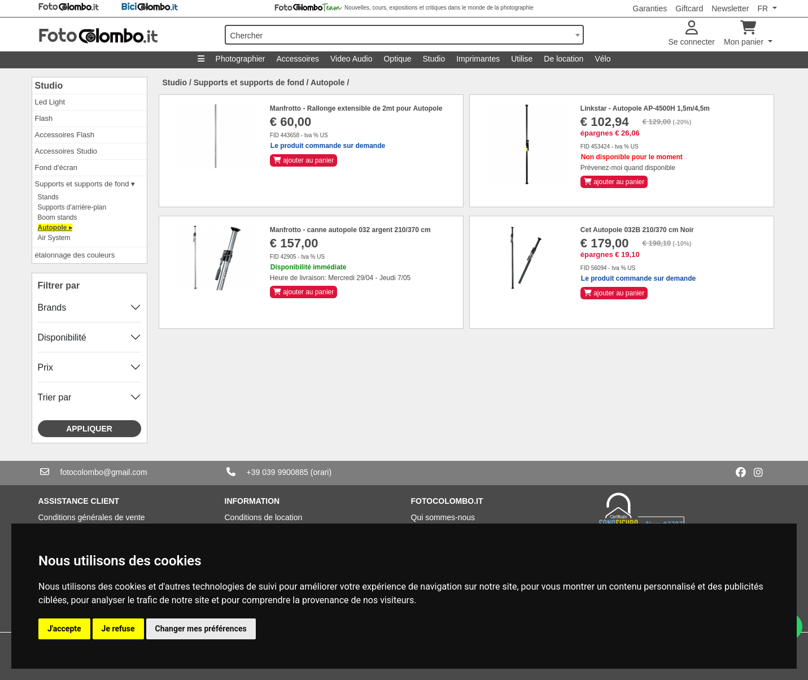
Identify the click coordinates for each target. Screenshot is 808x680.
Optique (397, 58)
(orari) (321, 472)
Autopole (328, 82)
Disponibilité (62, 337)
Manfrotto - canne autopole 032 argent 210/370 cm (350, 230)
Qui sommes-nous (443, 517)
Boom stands (57, 217)
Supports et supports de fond (249, 82)
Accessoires (298, 58)
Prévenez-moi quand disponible (627, 168)
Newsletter (730, 8)
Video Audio (351, 58)
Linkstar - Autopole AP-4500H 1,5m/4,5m (645, 108)
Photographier (240, 58)
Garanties (650, 8)
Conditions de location (264, 517)
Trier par (55, 397)
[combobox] (404, 35)
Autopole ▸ (55, 228)
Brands (52, 307)
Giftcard (689, 8)
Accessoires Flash (64, 134)
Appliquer (89, 428)
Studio (434, 58)
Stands (48, 197)
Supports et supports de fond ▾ (85, 184)
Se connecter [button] (692, 33)
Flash (44, 118)
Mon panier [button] (745, 33)
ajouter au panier (303, 160)
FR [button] (763, 8)
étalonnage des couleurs (75, 255)
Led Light (50, 102)
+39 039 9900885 (277, 472)
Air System (54, 238)
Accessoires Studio (66, 151)
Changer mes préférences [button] (201, 628)
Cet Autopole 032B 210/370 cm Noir (637, 230)
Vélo (602, 58)
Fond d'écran (56, 167)
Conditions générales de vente (91, 517)
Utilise (521, 58)
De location (563, 58)
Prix (46, 367)
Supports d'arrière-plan (72, 207)
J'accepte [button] (64, 628)
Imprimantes (478, 58)
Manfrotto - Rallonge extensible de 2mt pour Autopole (356, 108)
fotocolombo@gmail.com (103, 472)
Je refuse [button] (118, 628)
